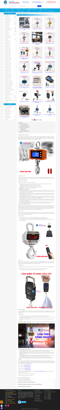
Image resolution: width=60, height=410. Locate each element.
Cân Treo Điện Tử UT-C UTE (49, 43)
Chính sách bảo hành (37, 394)
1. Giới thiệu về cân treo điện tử (23, 123)
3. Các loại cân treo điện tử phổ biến (24, 127)
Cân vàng (6, 31)
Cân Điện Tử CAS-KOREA (8, 88)
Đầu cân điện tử (7, 108)
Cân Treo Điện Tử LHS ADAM (49, 28)
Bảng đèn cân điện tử (8, 105)
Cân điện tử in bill (8, 21)
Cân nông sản (7, 22)
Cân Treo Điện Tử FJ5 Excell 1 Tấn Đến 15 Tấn (24, 58)
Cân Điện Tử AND (7, 91)
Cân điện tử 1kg (7, 42)
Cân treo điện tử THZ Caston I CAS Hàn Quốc (37, 102)
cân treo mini (42, 261)
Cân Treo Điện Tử (26, 13)
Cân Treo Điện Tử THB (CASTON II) (37, 73)
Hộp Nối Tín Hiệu (7, 110)
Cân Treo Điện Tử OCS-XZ (24, 72)
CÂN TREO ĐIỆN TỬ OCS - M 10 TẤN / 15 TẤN (37, 115)
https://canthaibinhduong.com (12, 403)
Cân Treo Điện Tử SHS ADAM (37, 28)
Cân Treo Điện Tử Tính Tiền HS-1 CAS (24, 87)
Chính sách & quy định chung (38, 391)
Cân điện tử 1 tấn (8, 67)
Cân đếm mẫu (7, 16)
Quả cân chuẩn (7, 116)
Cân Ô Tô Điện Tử (7, 40)
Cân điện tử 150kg (8, 55)
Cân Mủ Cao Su (7, 79)
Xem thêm (19, 399)
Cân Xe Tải (6, 39)
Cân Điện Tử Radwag (8, 58)
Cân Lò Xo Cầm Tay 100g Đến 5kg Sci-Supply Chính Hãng (37, 87)
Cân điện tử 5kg (7, 46)
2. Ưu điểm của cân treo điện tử (23, 126)
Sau (40, 119)
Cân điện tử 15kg (7, 49)
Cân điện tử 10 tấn (8, 73)
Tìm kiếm (39, 6)
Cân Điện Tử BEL (7, 61)
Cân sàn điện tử (7, 24)
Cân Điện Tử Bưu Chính (8, 94)
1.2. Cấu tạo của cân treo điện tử (24, 125)
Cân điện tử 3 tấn (8, 70)
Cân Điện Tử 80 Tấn (8, 76)
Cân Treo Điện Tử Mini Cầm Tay (50, 101)
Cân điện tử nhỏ (7, 19)
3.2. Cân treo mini (22, 129)
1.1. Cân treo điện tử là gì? (23, 124)
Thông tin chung (37, 390)
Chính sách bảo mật (37, 395)
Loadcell (6, 119)
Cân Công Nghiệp (8, 37)
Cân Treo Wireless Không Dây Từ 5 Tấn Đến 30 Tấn (24, 116)
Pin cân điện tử (7, 114)
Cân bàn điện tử (7, 18)
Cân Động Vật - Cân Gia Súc (9, 100)
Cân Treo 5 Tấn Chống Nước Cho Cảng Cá (37, 44)
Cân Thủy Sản (7, 27)
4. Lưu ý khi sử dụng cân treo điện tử (24, 131)
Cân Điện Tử (21, 13)
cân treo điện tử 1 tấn (28, 365)
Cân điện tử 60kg (7, 52)
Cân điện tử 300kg (8, 64)
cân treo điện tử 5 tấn (28, 369)
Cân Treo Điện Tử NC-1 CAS (49, 72)
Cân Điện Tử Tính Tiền (8, 28)
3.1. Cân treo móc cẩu (23, 128)
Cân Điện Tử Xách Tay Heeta (50, 87)
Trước (33, 119)
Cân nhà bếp (7, 34)
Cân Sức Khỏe (7, 25)
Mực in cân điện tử (8, 113)
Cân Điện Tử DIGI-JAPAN (8, 82)
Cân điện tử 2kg (7, 43)
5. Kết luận (20, 132)
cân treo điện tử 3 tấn (28, 368)
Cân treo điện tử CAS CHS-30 (24, 101)
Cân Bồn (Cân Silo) (8, 36)
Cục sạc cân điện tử (8, 107)
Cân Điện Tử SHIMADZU (8, 85)
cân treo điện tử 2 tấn (28, 366)
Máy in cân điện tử (8, 111)
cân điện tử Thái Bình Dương (40, 371)
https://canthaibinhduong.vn (11, 402)
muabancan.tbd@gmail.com (10, 401)
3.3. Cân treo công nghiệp (23, 130)
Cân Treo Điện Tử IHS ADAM (24, 43)
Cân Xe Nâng (7, 33)
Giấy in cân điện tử (8, 117)
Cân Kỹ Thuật (7, 97)
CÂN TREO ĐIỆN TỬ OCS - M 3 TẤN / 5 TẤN (50, 115)
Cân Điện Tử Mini (7, 15)
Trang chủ (18, 13)
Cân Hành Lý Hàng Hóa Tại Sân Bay (24, 29)
